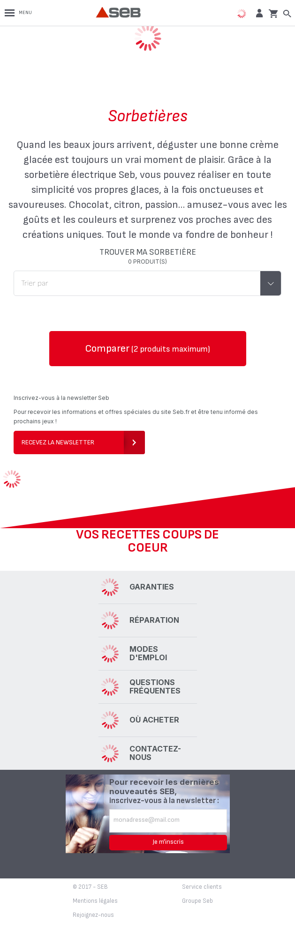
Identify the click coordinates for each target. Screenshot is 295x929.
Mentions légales (95, 901)
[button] (258, 13)
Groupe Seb (197, 901)
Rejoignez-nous (93, 915)
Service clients (202, 887)
